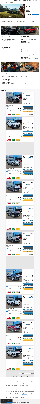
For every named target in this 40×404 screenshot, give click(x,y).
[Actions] (21, 105)
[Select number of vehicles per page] (32, 373)
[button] (21, 98)
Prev (22, 373)
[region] (28, 101)
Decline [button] (4, 402)
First (20, 373)
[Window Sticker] (21, 110)
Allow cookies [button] (9, 402)
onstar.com (8, 387)
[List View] (38, 90)
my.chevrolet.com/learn (24, 394)
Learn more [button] (9, 400)
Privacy (13, 402)
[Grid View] (37, 90)
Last (29, 373)
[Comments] (20, 110)
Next (27, 373)
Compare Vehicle (31, 114)
